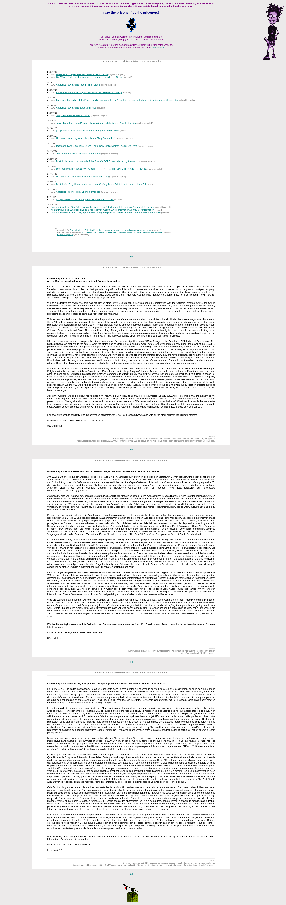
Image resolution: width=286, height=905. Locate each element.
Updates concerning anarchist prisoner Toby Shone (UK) (85, 138)
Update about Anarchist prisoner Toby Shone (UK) (82, 176)
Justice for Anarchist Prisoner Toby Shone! (78, 153)
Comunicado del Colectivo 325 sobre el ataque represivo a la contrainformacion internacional (110, 230)
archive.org (158, 47)
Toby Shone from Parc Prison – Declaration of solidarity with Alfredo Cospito (96, 123)
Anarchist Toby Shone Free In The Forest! (78, 84)
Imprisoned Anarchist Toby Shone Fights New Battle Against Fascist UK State (96, 146)
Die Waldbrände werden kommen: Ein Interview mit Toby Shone (89, 77)
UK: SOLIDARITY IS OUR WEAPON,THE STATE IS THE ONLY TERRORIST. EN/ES (101, 169)
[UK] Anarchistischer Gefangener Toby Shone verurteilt (85, 199)
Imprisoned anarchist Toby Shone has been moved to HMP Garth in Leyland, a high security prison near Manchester (117, 100)
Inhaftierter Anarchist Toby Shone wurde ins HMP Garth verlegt (89, 92)
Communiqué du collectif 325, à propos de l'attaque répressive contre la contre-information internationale (106, 212)
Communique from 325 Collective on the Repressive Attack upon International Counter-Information (102, 207)
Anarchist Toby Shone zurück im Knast (76, 107)
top (131, 256)
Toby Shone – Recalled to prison (73, 115)
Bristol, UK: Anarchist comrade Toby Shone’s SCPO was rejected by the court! (97, 161)
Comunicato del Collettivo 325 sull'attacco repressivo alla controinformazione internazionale (122, 232)
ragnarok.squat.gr (65, 234)
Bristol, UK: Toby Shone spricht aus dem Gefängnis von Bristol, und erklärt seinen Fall (101, 184)
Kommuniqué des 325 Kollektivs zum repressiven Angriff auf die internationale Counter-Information (102, 209)
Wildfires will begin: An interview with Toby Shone (82, 74)
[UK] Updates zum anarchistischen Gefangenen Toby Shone (87, 130)
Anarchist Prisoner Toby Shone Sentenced (78, 191)
